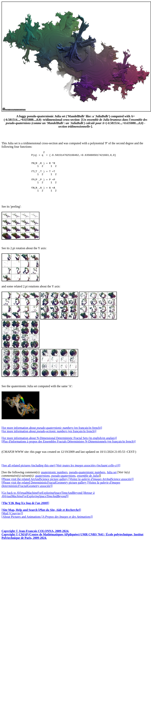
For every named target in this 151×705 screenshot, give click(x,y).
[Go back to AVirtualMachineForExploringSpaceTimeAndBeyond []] (48, 500)
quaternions (42, 482)
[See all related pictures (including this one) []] (61, 471)
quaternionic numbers (54, 478)
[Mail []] (12, 519)
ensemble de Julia (88, 482)
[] (25, 509)
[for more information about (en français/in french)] (52, 434)
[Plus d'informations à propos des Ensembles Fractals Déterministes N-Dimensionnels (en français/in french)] (69, 447)
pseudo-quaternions (63, 482)
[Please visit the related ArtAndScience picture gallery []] (67, 485)
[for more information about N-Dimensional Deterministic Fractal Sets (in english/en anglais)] (59, 444)
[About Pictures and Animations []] (47, 523)
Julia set (112, 478)
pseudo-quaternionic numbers (87, 478)
